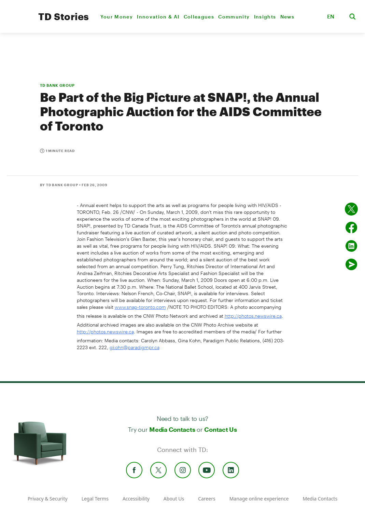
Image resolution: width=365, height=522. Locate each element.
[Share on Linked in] (351, 246)
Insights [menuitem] (265, 16)
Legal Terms (95, 498)
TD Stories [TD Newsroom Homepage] (63, 16)
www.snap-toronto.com (140, 307)
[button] (313, 16)
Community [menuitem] (234, 16)
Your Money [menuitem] (116, 16)
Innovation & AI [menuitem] (158, 16)
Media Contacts (172, 429)
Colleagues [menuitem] (199, 16)
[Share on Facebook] (351, 227)
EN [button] (330, 16)
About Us (174, 498)
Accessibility (136, 498)
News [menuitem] (287, 16)
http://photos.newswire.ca (253, 316)
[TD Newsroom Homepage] (17, 22)
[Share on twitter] (351, 209)
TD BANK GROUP (57, 85)
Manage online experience (259, 498)
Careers (206, 498)
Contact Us (220, 429)
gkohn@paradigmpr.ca (134, 347)
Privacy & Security (48, 498)
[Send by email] (351, 264)
